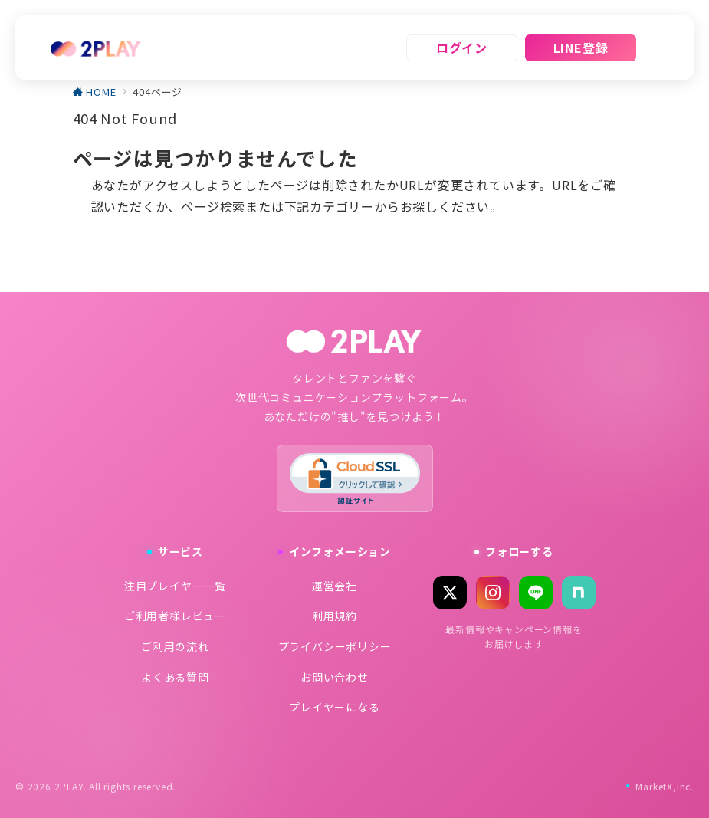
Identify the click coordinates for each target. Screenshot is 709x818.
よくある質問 (175, 677)
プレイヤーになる (334, 707)
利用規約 (334, 615)
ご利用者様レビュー (175, 615)
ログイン (461, 47)
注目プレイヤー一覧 (175, 585)
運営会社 (334, 585)
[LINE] (536, 592)
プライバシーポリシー (335, 646)
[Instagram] (493, 592)
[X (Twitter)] (450, 592)
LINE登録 (581, 47)
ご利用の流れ (175, 646)
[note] (579, 592)
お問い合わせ (334, 677)
